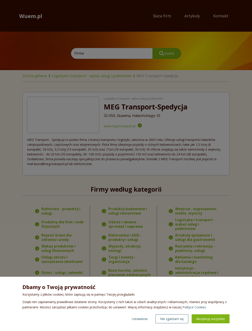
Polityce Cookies (194, 307)
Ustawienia (140, 319)
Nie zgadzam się (172, 319)
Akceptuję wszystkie (210, 319)
